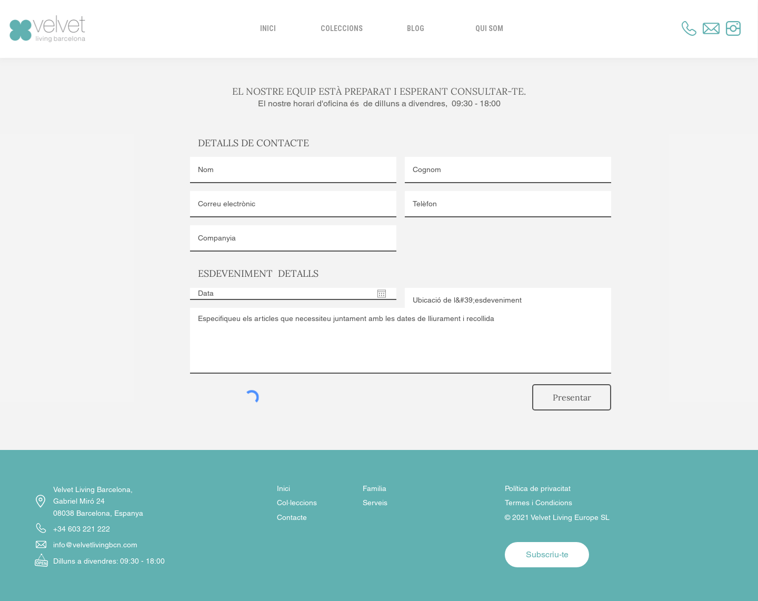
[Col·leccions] (314, 503)
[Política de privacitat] (542, 489)
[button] (489, 28)
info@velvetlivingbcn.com (95, 544)
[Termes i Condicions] (614, 503)
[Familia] (400, 489)
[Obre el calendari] (381, 293)
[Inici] (315, 489)
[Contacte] (314, 518)
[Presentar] (571, 397)
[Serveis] (400, 503)
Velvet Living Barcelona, (94, 489)
